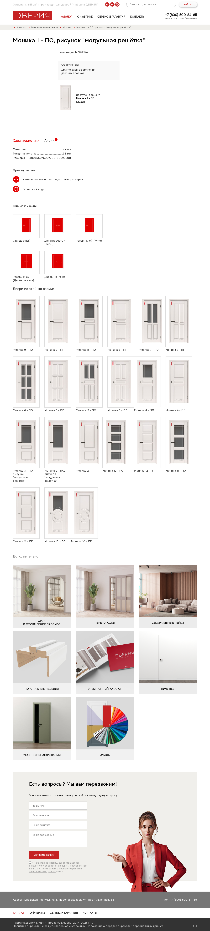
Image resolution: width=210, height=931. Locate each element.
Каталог (66, 16)
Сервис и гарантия (111, 16)
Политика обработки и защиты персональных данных (49, 926)
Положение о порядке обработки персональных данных (125, 926)
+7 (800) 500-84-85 (181, 15)
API (195, 926)
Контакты (137, 16)
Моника (67, 27)
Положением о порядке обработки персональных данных (55, 870)
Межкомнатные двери (44, 27)
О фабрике (85, 16)
